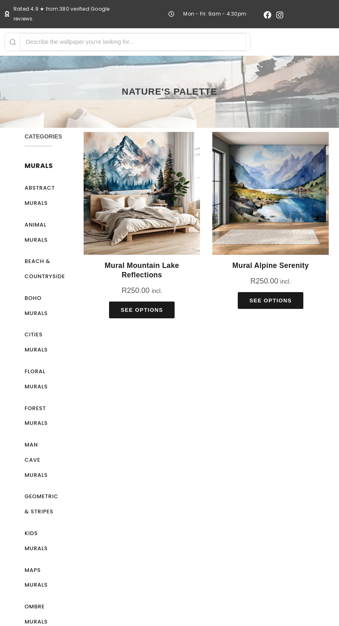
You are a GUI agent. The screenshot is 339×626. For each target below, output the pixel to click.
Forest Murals (36, 415)
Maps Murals (36, 577)
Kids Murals (36, 540)
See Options (142, 310)
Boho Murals (36, 305)
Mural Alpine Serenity (270, 265)
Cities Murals (36, 342)
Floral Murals (36, 378)
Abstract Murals (40, 195)
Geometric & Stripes (40, 503)
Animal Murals (36, 232)
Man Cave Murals (36, 460)
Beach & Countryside (40, 268)
